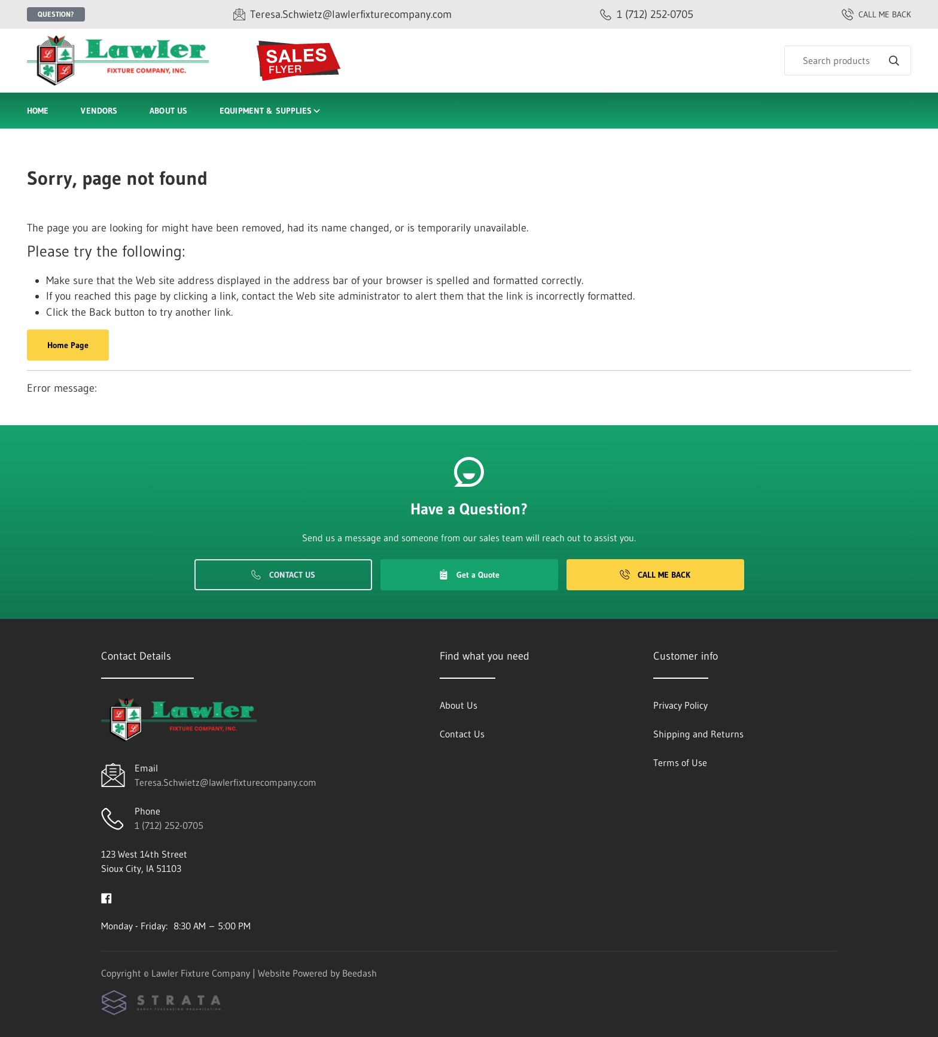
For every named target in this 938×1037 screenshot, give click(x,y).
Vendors (99, 110)
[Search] (847, 60)
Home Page (68, 345)
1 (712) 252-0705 (169, 825)
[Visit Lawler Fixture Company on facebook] (106, 897)
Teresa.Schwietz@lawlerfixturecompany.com (225, 782)
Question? (56, 14)
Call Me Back (655, 574)
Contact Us (283, 574)
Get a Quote (469, 574)
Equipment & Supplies (271, 110)
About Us (168, 110)
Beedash (359, 973)
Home (37, 110)
